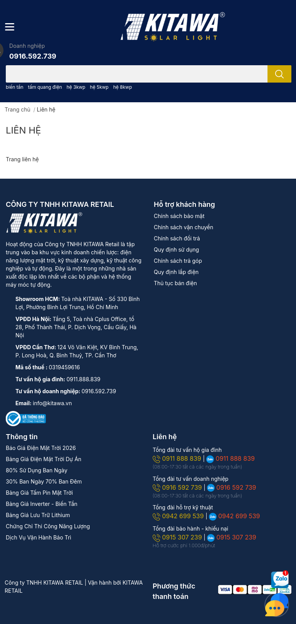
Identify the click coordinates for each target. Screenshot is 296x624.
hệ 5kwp (99, 87)
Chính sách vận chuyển (183, 227)
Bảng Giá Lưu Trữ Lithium (38, 515)
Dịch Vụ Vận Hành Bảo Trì (38, 537)
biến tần (15, 87)
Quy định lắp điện (176, 272)
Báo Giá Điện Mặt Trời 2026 (41, 448)
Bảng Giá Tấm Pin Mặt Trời (39, 492)
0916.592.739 (32, 56)
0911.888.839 (84, 379)
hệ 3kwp (76, 87)
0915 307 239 (178, 537)
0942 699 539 (179, 516)
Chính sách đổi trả (177, 238)
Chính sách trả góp (178, 260)
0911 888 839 (178, 458)
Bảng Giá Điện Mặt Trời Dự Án (43, 459)
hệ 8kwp (122, 87)
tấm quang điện (45, 87)
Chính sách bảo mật (179, 216)
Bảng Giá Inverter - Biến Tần (41, 504)
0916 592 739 (178, 487)
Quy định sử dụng (176, 249)
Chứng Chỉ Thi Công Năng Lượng (48, 526)
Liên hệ (23, 130)
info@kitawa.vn (52, 403)
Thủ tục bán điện (175, 283)
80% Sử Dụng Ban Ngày (36, 470)
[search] (279, 74)
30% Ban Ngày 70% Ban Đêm (44, 481)
